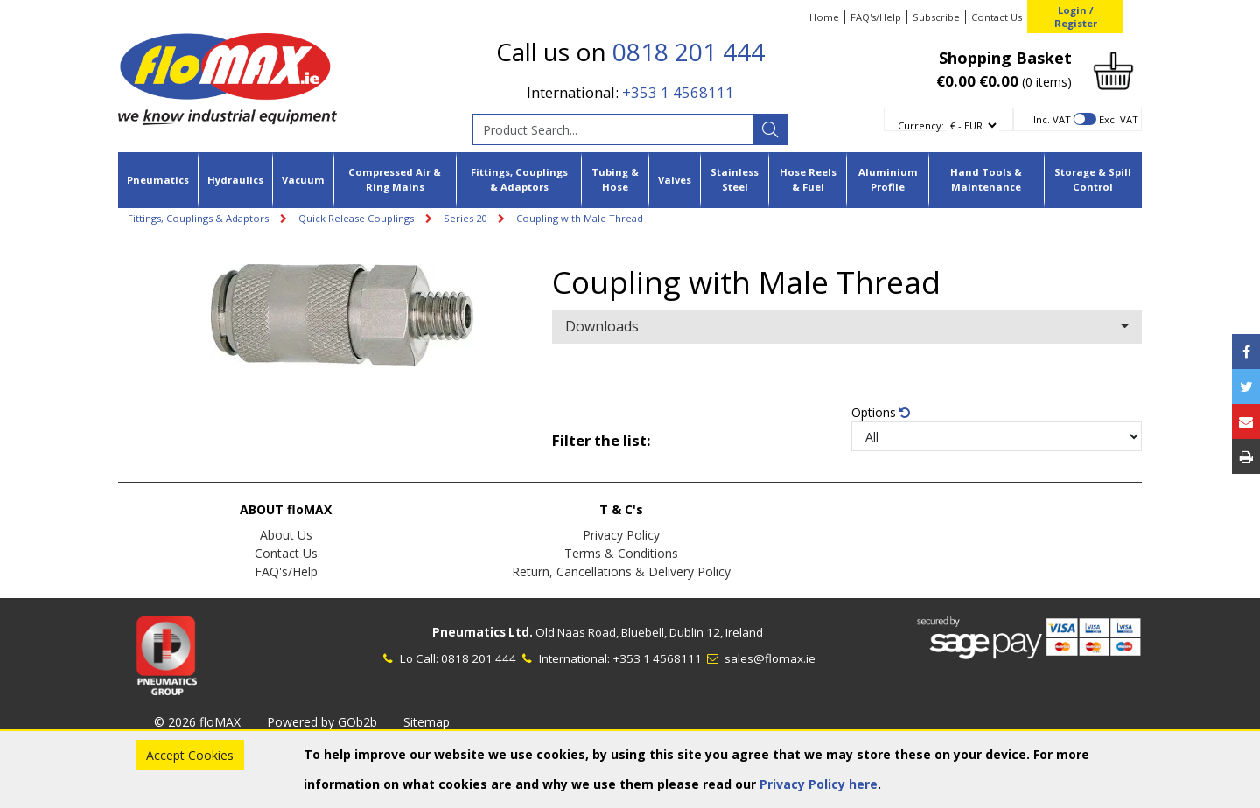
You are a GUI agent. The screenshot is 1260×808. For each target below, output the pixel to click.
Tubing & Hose (615, 179)
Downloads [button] (847, 326)
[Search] (770, 129)
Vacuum (303, 179)
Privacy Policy (621, 534)
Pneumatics (158, 179)
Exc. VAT (1118, 119)
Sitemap (426, 722)
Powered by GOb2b (322, 722)
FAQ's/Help (875, 17)
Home (824, 17)
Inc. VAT (1052, 119)
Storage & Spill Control (1092, 179)
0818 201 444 (688, 51)
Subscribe (936, 17)
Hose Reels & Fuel (808, 179)
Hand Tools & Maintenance (986, 179)
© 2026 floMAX (197, 722)
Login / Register (1075, 16)
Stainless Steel (734, 179)
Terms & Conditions (621, 553)
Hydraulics (235, 179)
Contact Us (996, 17)
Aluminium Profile (888, 179)
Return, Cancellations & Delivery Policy (621, 571)
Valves (674, 179)
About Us (286, 534)
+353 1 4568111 (678, 92)
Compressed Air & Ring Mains (394, 179)
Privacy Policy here (819, 784)
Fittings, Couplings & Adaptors (519, 179)
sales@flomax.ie (760, 658)
